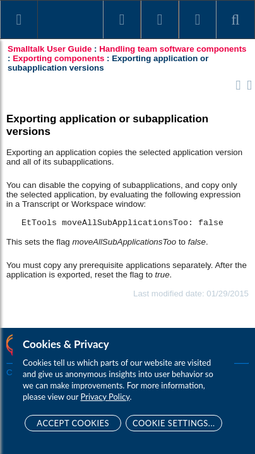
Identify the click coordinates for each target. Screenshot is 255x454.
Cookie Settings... (174, 423)
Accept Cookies (73, 423)
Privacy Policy (105, 397)
